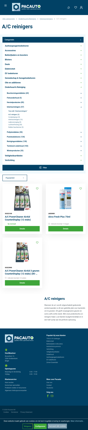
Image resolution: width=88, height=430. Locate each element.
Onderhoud (50, 354)
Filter (43, 167)
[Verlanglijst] (75, 7)
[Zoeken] (67, 7)
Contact (49, 385)
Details (22, 229)
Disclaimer (14, 412)
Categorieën (43, 40)
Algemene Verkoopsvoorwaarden (16, 390)
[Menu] (4, 5)
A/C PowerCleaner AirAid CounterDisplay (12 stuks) (18, 218)
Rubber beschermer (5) (15, 127)
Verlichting (49, 349)
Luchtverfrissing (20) (15, 124)
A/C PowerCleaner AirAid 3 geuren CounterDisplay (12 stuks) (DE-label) (22, 272)
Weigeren (27, 426)
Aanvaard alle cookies (57, 426)
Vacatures (49, 388)
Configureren (40, 426)
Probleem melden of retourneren (15, 388)
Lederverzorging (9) (14, 122)
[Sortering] (14, 178)
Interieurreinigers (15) (15, 119)
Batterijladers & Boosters (54, 344)
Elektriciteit (50, 341)
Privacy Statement (26, 412)
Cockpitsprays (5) (14, 117)
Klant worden (9, 382)
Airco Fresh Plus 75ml (59, 216)
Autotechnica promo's (53, 346)
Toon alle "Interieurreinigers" (17, 111)
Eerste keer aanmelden (12, 385)
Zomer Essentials (52, 362)
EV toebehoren (51, 360)
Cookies (6, 412)
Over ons (49, 382)
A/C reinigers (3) (13, 114)
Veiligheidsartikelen (52, 352)
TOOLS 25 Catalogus (53, 338)
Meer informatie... (77, 421)
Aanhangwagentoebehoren (55, 357)
